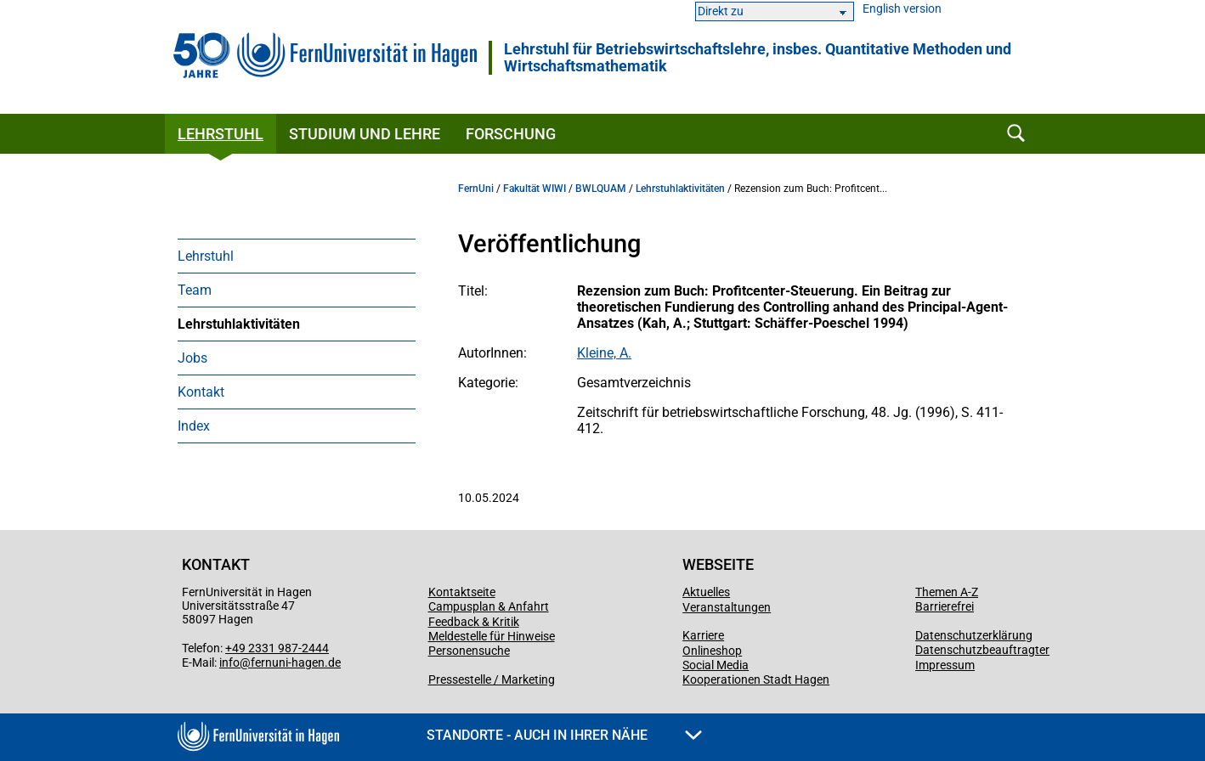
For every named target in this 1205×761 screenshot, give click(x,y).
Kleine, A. (604, 353)
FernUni (476, 188)
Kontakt (201, 392)
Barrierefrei (944, 606)
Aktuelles (706, 592)
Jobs (192, 358)
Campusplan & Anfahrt (488, 606)
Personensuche (469, 650)
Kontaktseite (461, 592)
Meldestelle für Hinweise (491, 636)
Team (195, 290)
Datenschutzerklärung (973, 635)
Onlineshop (712, 650)
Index (194, 426)
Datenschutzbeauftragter (982, 650)
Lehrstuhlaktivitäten (239, 324)
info (229, 662)
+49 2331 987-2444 (277, 648)
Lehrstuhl (220, 134)
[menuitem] (297, 256)
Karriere (703, 635)
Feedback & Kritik (473, 622)
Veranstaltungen (726, 607)
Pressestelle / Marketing (491, 679)
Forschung (511, 134)
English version (902, 9)
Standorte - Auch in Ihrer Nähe (564, 735)
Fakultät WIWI (534, 188)
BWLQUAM (600, 188)
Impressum (945, 665)
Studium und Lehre (364, 134)
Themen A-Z (946, 592)
